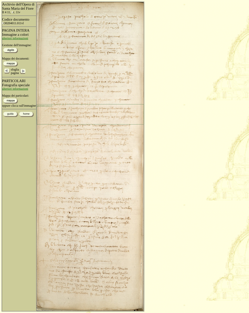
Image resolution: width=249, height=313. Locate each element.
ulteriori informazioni (15, 38)
